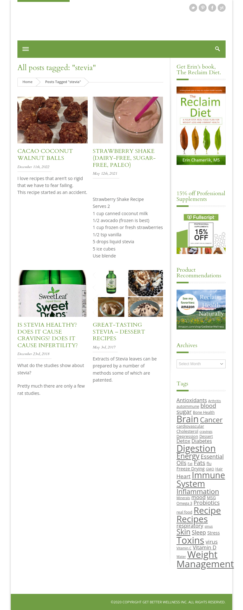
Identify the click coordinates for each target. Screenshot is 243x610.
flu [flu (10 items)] (209, 463)
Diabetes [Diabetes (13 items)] (201, 441)
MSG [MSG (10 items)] (211, 497)
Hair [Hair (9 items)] (219, 468)
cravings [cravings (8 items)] (206, 431)
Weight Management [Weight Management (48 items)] (205, 559)
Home (27, 81)
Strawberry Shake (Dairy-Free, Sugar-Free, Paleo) (124, 158)
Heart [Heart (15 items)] (183, 476)
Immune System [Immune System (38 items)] (201, 479)
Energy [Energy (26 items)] (188, 456)
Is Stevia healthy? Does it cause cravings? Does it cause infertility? (47, 335)
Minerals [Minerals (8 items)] (183, 498)
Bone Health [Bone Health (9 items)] (204, 412)
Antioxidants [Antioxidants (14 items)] (192, 400)
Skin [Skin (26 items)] (183, 532)
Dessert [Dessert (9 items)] (206, 436)
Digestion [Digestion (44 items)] (196, 448)
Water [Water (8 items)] (181, 556)
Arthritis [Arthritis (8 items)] (214, 401)
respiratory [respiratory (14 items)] (190, 525)
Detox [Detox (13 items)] (183, 441)
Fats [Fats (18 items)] (199, 463)
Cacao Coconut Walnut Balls (45, 154)
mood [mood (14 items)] (198, 497)
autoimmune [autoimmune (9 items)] (188, 406)
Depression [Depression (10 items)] (187, 436)
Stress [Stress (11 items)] (213, 533)
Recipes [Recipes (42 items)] (192, 519)
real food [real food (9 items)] (184, 512)
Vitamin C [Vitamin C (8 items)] (184, 548)
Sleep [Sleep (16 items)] (199, 532)
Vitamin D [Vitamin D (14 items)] (204, 547)
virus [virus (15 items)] (212, 541)
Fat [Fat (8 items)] (190, 464)
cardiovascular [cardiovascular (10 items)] (190, 426)
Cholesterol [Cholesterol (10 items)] (187, 431)
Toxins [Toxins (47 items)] (190, 540)
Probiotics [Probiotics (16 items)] (207, 502)
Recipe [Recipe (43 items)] (207, 510)
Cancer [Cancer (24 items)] (211, 419)
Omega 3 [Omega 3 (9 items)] (184, 503)
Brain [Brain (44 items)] (188, 419)
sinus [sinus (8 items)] (209, 526)
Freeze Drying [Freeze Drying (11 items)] (191, 469)
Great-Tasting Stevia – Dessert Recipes (119, 331)
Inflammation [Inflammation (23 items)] (198, 491)
